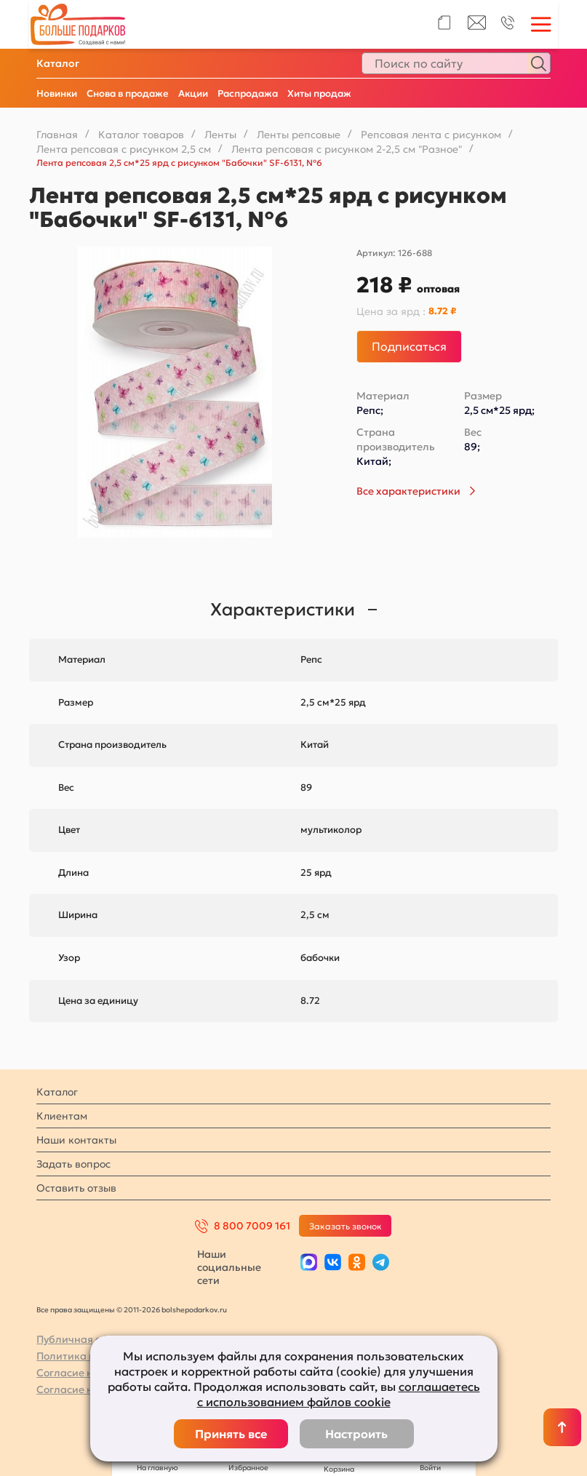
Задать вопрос (73, 1163)
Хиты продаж (319, 93)
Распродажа (247, 93)
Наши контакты (76, 1139)
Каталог (57, 63)
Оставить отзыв (76, 1187)
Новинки (56, 93)
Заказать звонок (345, 1226)
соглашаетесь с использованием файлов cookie (338, 1394)
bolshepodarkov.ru (194, 1310)
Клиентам (61, 1115)
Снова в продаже (128, 93)
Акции (193, 93)
